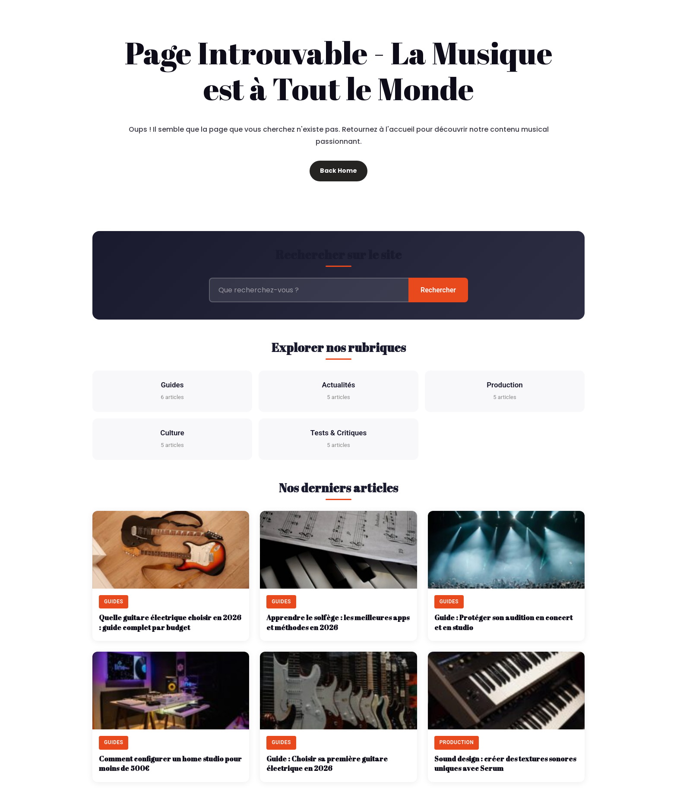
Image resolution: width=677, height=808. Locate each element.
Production (505, 391)
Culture (172, 439)
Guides (172, 391)
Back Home (338, 170)
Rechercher (438, 290)
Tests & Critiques (338, 439)
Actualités (338, 391)
